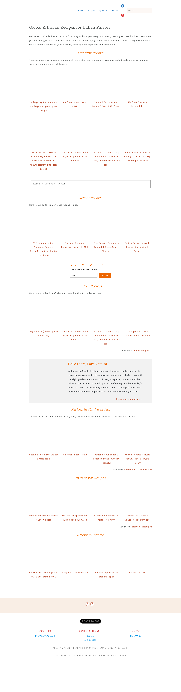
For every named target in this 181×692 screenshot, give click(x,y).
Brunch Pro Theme (114, 675)
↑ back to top (90, 641)
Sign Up (105, 281)
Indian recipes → (142, 355)
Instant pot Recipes (141, 538)
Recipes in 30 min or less (138, 482)
